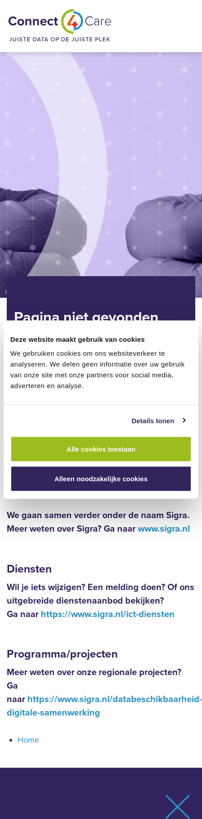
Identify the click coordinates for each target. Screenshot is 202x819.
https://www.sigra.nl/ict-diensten (108, 614)
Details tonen (153, 420)
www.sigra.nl (164, 529)
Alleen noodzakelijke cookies (101, 478)
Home (28, 740)
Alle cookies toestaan (100, 449)
